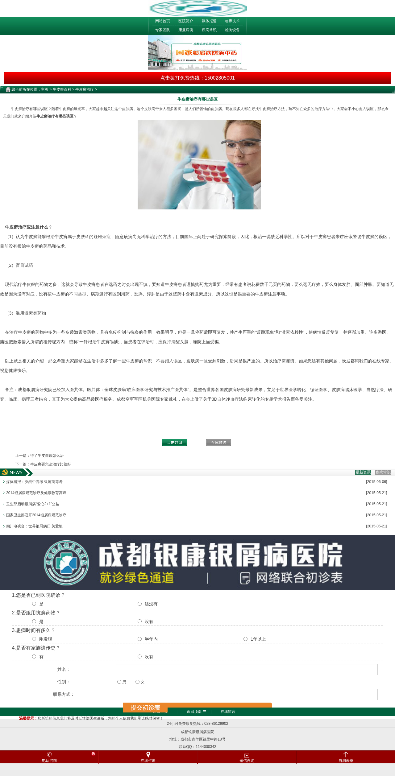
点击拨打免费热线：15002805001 (197, 77)
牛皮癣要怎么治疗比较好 (50, 464)
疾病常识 (209, 30)
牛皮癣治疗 (84, 89)
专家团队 (162, 30)
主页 (44, 89)
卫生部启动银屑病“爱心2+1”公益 (32, 504)
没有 (149, 621)
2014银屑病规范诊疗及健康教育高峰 (36, 493)
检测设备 (232, 30)
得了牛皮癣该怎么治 (47, 455)
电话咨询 (68, 757)
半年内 (151, 639)
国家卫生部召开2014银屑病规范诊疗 (36, 515)
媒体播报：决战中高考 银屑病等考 (34, 482)
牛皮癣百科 (62, 89)
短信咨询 (266, 757)
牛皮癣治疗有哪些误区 (54, 116)
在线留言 (228, 711)
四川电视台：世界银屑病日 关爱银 (34, 526)
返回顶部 (194, 711)
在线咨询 (148, 760)
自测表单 (346, 760)
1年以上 (258, 639)
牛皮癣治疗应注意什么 (26, 227)
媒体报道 (209, 21)
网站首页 (162, 21)
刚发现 (45, 639)
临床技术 (232, 21)
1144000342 (206, 747)
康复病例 (185, 30)
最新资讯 (363, 472)
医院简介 (185, 21)
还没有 (151, 603)
